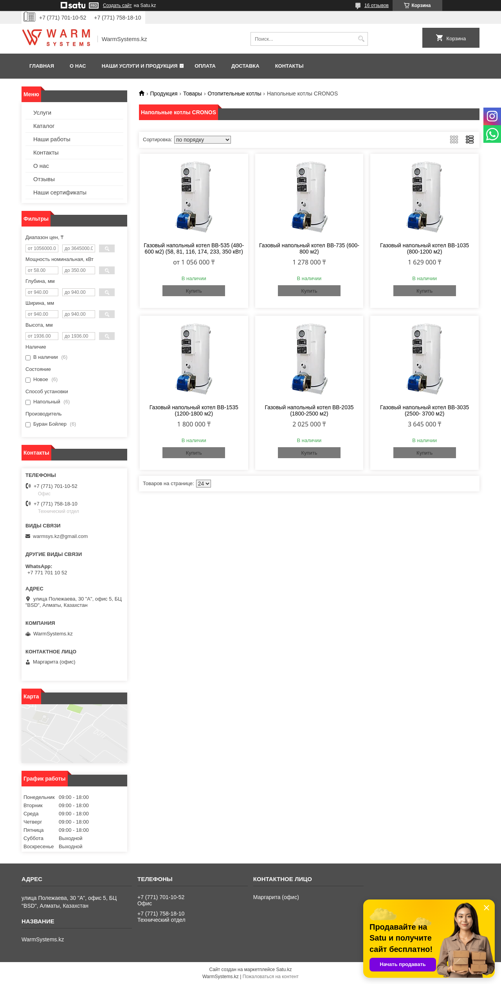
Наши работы (51, 139)
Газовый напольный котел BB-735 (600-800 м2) (309, 248)
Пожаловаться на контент (271, 976)
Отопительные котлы (234, 93)
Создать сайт (117, 5)
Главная (41, 66)
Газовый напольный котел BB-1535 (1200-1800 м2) (194, 410)
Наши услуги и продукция (140, 66)
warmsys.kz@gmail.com (60, 536)
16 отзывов (376, 5)
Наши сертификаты (60, 192)
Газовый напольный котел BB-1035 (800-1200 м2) (424, 248)
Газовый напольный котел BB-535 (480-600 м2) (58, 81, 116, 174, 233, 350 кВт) (194, 248)
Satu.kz (284, 969)
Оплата (205, 66)
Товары (192, 93)
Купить (194, 291)
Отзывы (44, 179)
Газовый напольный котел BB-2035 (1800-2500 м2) (309, 410)
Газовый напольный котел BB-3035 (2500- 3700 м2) (424, 410)
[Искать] (361, 39)
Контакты (289, 66)
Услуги (42, 112)
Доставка (245, 66)
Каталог (44, 125)
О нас (78, 66)
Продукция (163, 93)
